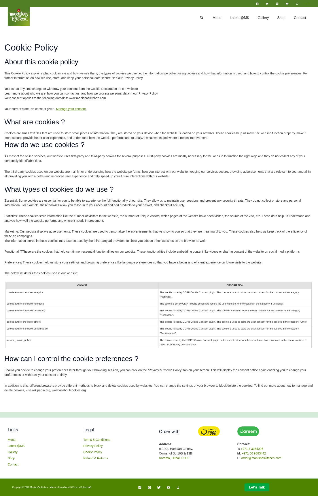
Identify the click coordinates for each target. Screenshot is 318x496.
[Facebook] (257, 3)
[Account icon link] (306, 3)
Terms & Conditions (96, 439)
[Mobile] (178, 487)
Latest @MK (244, 18)
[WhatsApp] (297, 3)
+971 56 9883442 (254, 453)
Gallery (266, 18)
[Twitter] (267, 3)
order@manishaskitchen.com (261, 458)
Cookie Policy (92, 452)
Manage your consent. (71, 109)
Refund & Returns (95, 458)
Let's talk (257, 487)
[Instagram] (277, 3)
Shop (283, 18)
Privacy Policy (93, 446)
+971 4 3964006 (252, 449)
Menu (222, 18)
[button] (208, 18)
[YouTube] (287, 3)
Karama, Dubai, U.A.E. (174, 458)
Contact (301, 18)
